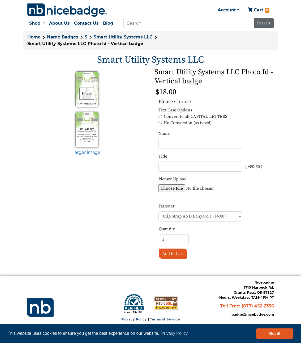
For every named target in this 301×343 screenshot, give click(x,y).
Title (162, 156)
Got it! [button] (274, 333)
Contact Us (86, 23)
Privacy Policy (134, 319)
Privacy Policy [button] (174, 333)
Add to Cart (173, 253)
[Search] (188, 23)
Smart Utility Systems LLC (123, 37)
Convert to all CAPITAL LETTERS (195, 116)
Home (34, 37)
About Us (59, 23)
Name (164, 133)
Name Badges (62, 37)
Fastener (166, 206)
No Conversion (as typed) (188, 122)
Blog (108, 23)
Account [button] (227, 9)
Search (263, 23)
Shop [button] (35, 23)
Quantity (167, 229)
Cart (258, 10)
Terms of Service (165, 319)
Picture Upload (172, 179)
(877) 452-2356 (258, 306)
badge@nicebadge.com (252, 314)
